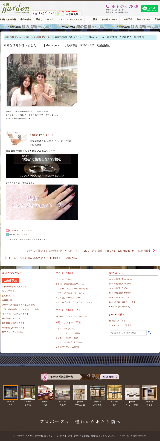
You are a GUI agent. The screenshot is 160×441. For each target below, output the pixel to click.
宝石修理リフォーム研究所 (68, 347)
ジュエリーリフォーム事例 (68, 333)
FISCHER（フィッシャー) (20, 230)
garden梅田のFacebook (120, 279)
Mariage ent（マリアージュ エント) (25, 234)
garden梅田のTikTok (119, 288)
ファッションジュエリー (70, 19)
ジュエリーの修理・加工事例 (69, 342)
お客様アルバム (109, 19)
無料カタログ (143, 19)
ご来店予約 (127, 19)
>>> (53, 150)
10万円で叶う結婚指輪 (12, 332)
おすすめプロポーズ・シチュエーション (74, 302)
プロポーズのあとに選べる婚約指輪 (72, 288)
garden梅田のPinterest (120, 293)
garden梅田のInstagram (120, 284)
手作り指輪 (26, 19)
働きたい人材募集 (117, 321)
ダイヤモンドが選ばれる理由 (15, 314)
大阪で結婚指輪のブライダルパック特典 (20, 309)
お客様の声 (7, 300)
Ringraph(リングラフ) (119, 306)
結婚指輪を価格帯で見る (13, 328)
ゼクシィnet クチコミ (119, 297)
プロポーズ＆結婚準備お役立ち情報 (18, 305)
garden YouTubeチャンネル (122, 302)
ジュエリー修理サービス (67, 338)
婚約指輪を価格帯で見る (13, 323)
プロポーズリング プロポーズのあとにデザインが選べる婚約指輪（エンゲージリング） (80, 26)
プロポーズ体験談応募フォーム (70, 284)
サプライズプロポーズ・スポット (71, 293)
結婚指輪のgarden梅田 (18, 37)
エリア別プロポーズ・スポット (70, 298)
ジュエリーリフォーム (66, 329)
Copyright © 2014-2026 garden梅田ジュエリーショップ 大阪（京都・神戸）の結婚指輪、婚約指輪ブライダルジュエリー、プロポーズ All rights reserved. (80, 436)
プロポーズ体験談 (64, 279)
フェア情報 (92, 19)
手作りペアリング (45, 19)
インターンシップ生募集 (120, 325)
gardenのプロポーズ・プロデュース (72, 316)
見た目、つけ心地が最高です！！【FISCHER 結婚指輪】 (44, 258)
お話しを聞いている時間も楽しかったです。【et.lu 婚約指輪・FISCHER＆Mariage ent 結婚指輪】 (89, 250)
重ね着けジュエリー (11, 318)
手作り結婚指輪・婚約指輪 (14, 286)
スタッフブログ (9, 291)
